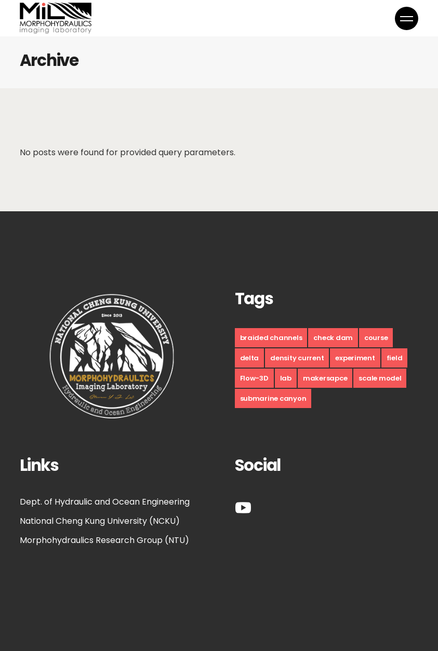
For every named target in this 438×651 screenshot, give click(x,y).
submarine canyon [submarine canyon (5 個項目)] (273, 398)
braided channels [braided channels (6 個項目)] (271, 338)
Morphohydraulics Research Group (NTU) (104, 540)
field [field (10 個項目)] (395, 358)
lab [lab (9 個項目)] (285, 378)
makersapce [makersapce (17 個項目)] (325, 378)
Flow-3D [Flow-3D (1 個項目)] (254, 378)
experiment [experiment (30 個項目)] (355, 358)
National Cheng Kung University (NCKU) (100, 521)
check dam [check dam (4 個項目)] (333, 338)
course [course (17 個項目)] (376, 338)
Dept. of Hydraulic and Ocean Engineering (105, 502)
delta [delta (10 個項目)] (249, 358)
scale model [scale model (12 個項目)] (380, 378)
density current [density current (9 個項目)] (297, 358)
